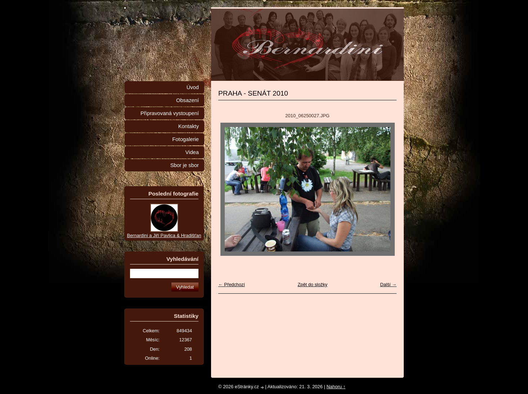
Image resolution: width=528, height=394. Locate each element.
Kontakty (188, 126)
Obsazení (187, 100)
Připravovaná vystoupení (169, 113)
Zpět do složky (312, 284)
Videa (192, 152)
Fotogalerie (185, 139)
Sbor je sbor (184, 165)
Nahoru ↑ (335, 386)
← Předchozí (231, 284)
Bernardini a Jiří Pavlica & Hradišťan (164, 235)
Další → (388, 284)
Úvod (193, 87)
